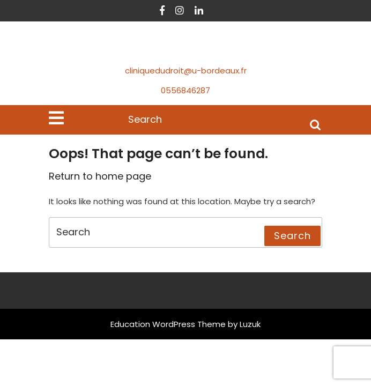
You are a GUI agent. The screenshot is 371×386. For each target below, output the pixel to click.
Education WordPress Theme (168, 324)
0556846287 (185, 90)
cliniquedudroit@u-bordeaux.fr (186, 70)
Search (315, 124)
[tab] (56, 118)
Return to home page (100, 176)
